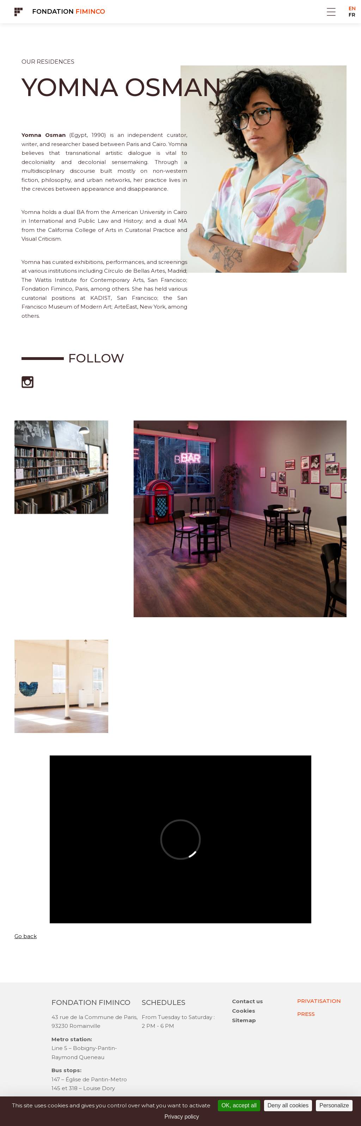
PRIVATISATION (319, 1001)
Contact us (247, 1001)
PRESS (306, 1014)
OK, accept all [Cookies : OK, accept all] (239, 1105)
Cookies (243, 1010)
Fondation (68, 11)
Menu (331, 12)
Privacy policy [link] (182, 1117)
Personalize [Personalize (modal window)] (334, 1105)
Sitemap (244, 1020)
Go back (25, 936)
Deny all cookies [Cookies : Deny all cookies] (288, 1105)
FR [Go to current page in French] (352, 15)
